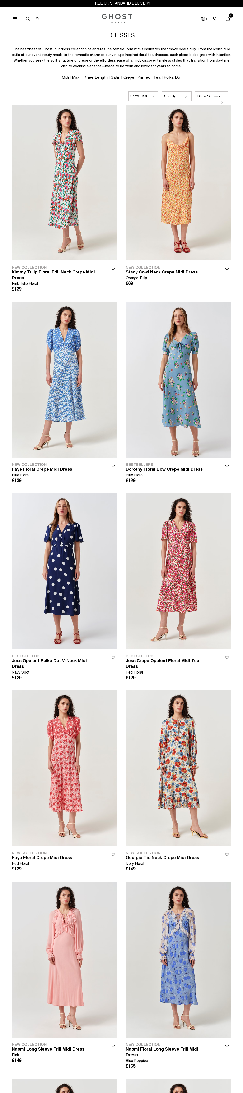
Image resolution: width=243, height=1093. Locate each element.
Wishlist (112, 268)
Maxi (76, 78)
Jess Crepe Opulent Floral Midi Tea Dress (168, 667)
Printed (143, 78)
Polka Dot (173, 78)
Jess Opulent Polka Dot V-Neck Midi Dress (54, 667)
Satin (115, 78)
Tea (157, 78)
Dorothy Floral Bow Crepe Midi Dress (164, 473)
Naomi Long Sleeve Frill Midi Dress (48, 1052)
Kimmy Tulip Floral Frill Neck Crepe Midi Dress (54, 278)
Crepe (128, 78)
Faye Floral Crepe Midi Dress (42, 473)
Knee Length (96, 78)
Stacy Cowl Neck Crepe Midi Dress (162, 275)
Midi (65, 78)
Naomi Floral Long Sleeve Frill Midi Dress (168, 1055)
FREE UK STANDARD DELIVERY (121, 3)
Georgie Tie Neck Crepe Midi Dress (162, 861)
